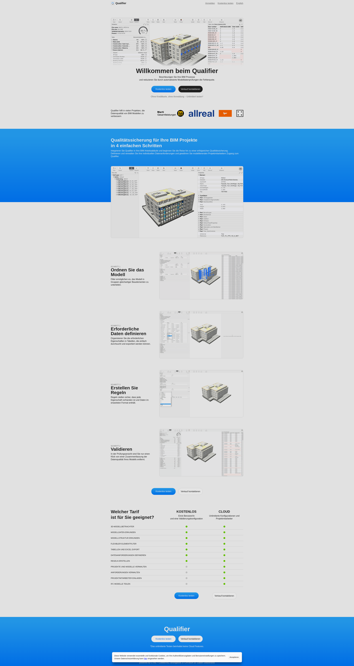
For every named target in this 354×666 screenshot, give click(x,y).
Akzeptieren (234, 657)
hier (145, 658)
